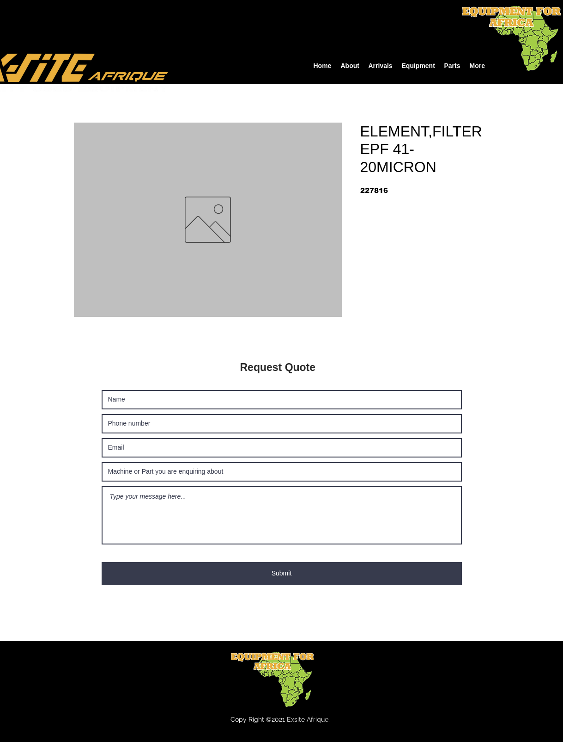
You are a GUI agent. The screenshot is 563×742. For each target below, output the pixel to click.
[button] (418, 66)
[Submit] (282, 573)
